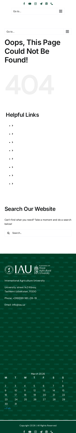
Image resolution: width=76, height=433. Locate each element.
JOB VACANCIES (27, 188)
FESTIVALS (24, 154)
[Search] (8, 233)
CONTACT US (25, 179)
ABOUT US (24, 171)
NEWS (21, 163)
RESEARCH (24, 146)
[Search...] (38, 233)
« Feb (8, 408)
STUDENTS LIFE (26, 138)
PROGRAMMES (26, 129)
